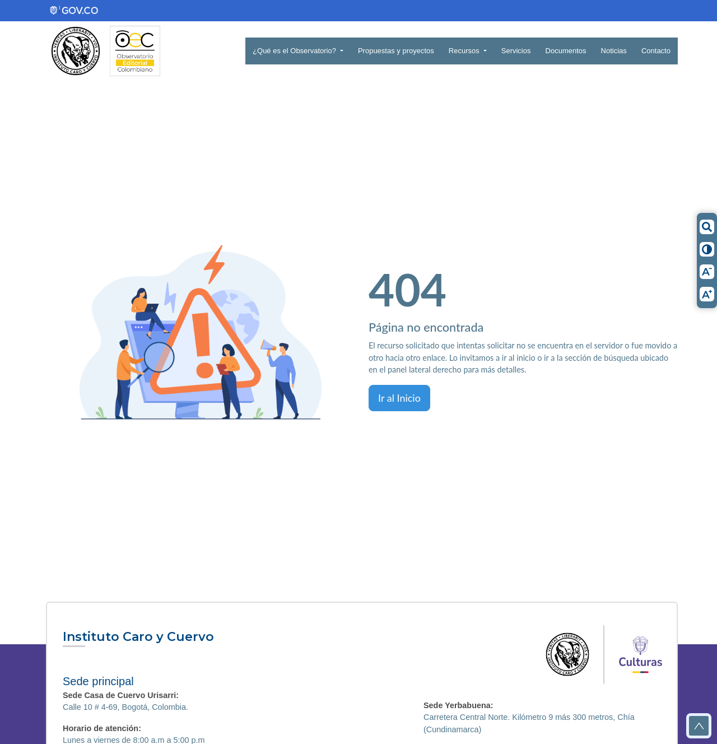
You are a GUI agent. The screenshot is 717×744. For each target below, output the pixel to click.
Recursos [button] (465, 50)
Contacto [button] (656, 50)
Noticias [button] (614, 50)
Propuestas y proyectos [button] (396, 50)
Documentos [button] (566, 50)
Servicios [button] (516, 50)
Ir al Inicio (399, 398)
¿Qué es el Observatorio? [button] (295, 50)
